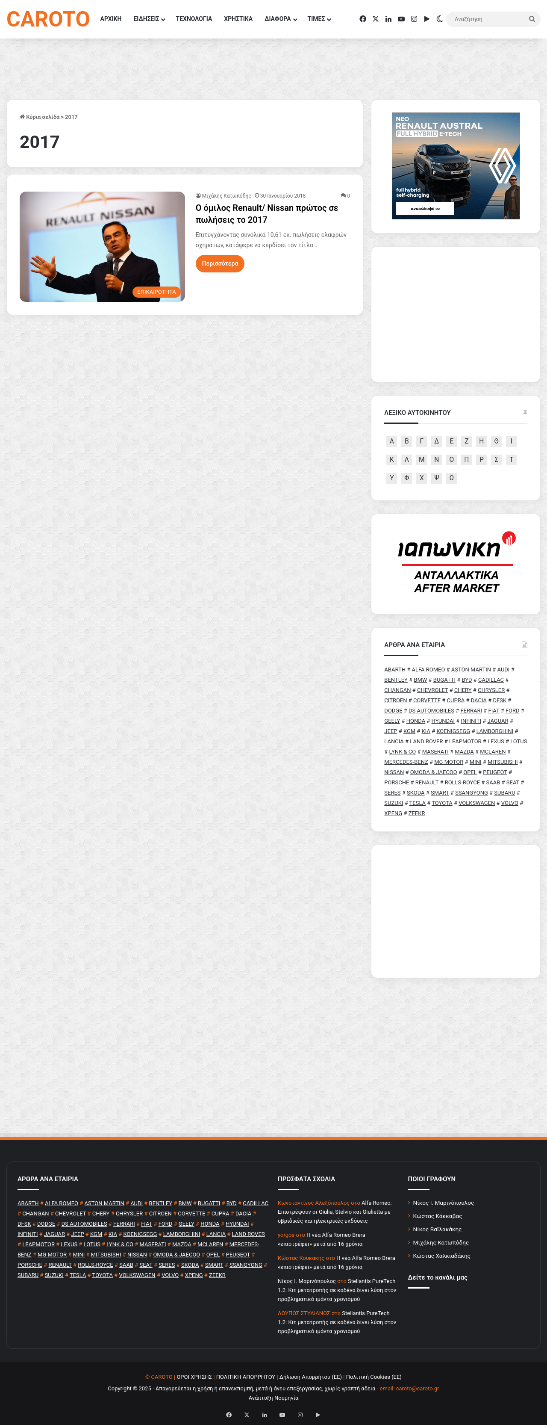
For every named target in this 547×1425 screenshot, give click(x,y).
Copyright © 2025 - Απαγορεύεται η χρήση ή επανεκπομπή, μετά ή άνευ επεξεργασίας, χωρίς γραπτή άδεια (241, 1388)
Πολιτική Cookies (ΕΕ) (374, 1377)
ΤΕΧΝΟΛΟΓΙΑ (194, 18)
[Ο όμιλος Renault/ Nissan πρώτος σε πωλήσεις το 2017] (102, 247)
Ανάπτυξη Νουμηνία (274, 1398)
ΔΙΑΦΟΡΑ (278, 18)
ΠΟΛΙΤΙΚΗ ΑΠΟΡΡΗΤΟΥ (246, 1377)
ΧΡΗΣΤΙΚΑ (238, 18)
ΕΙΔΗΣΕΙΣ (146, 18)
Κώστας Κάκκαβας (437, 1215)
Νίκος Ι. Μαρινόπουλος (443, 1202)
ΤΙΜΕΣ (316, 18)
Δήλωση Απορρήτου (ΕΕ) (310, 1377)
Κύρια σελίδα (39, 117)
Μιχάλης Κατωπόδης (226, 196)
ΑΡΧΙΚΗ (111, 18)
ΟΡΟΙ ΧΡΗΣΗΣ (194, 1377)
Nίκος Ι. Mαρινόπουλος (307, 1281)
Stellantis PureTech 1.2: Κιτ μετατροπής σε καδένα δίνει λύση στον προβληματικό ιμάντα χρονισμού (337, 1290)
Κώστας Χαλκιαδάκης (442, 1255)
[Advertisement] (455, 911)
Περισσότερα (220, 263)
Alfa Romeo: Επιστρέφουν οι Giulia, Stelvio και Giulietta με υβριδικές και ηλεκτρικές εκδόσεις (335, 1212)
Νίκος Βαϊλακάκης (437, 1229)
